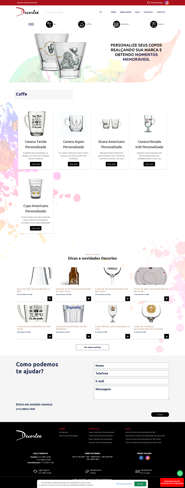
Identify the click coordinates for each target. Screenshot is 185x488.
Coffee (88, 24)
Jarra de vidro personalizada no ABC (33, 290)
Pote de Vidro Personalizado (100, 442)
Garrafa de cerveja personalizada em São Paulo (73, 290)
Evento (161, 24)
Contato (161, 12)
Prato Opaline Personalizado (100, 439)
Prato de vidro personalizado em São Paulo (151, 290)
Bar (55, 24)
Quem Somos (125, 12)
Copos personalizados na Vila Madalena (71, 327)
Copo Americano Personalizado (101, 432)
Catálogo (148, 12)
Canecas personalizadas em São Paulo (33, 327)
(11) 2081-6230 (44, 457)
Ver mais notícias (92, 347)
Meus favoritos (157, 3)
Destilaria (125, 24)
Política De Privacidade (68, 436)
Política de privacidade (124, 484)
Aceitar (140, 484)
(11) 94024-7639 (25, 409)
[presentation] (151, 406)
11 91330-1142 (47, 462)
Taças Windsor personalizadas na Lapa (112, 327)
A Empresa (63, 432)
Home (113, 12)
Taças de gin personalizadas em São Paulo (111, 290)
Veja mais (36, 164)
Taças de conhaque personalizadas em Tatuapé (148, 327)
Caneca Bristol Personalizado (101, 436)
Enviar (160, 414)
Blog (137, 12)
